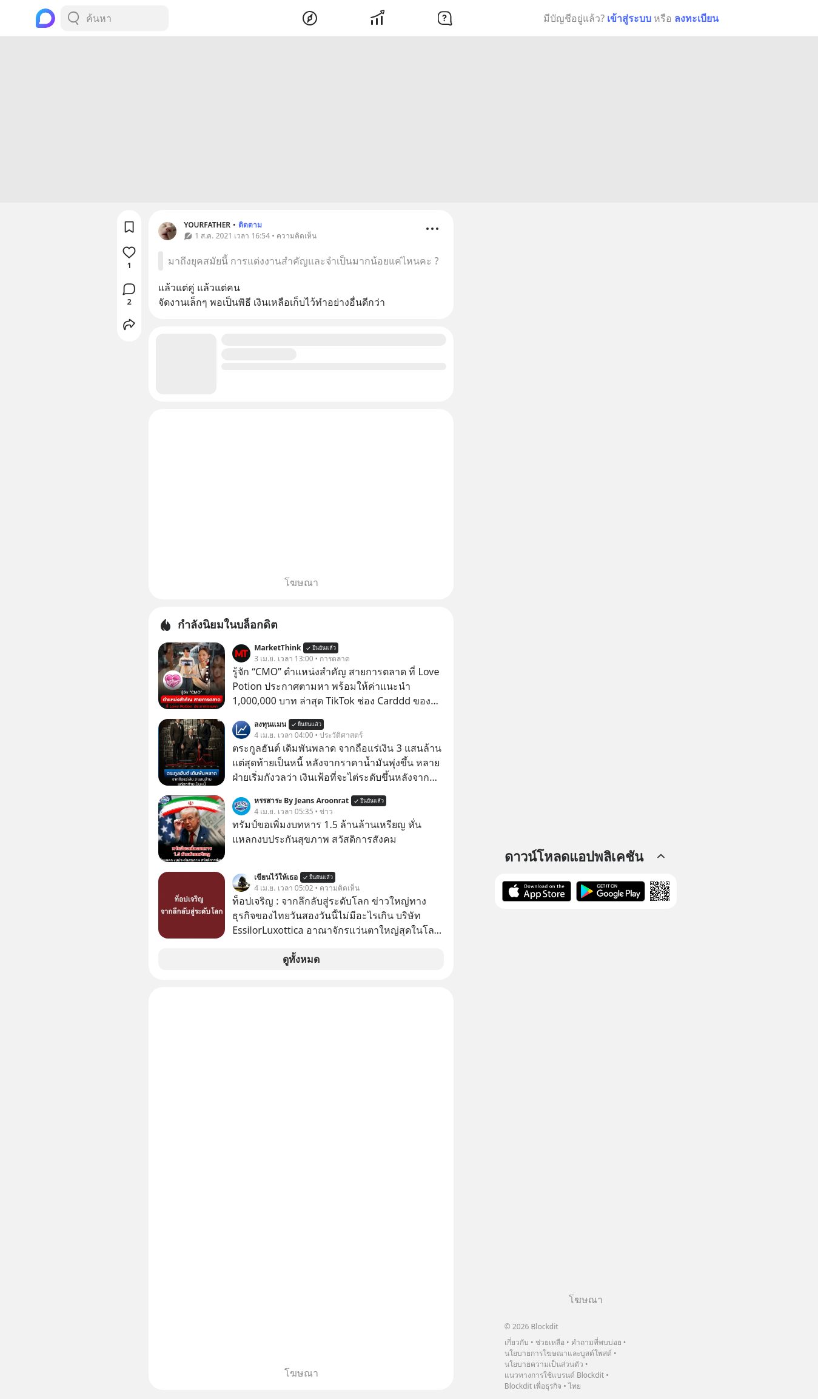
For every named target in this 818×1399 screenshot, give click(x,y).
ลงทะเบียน (696, 18)
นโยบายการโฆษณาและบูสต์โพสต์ (558, 1353)
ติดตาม (250, 226)
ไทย (574, 1386)
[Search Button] (73, 18)
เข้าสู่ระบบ (629, 18)
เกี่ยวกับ (517, 1342)
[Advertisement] (409, 121)
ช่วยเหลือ (550, 1342)
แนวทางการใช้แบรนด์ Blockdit (554, 1375)
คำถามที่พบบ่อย (596, 1342)
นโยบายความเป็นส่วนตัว (544, 1364)
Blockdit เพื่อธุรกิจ (533, 1386)
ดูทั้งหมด (301, 961)
